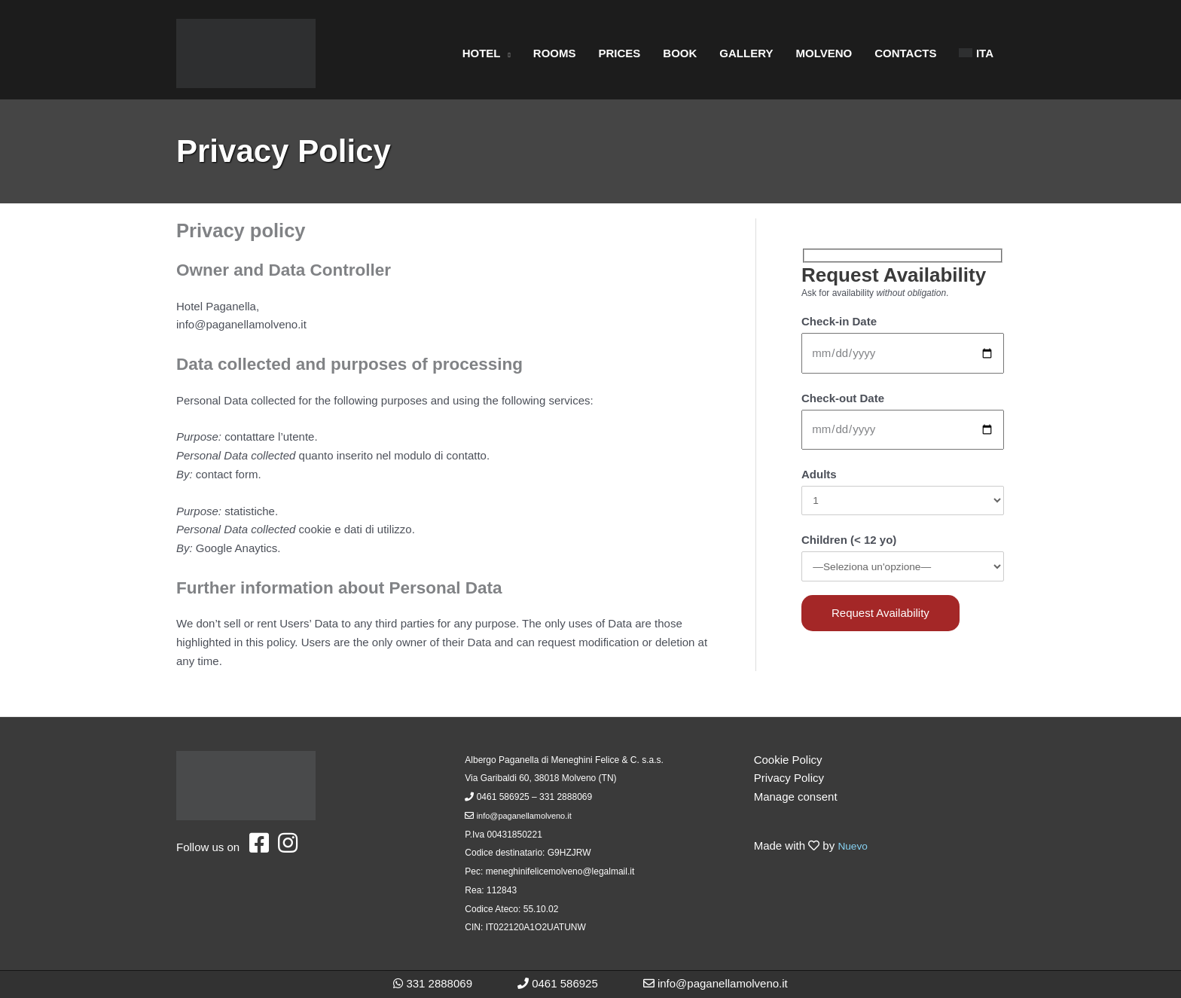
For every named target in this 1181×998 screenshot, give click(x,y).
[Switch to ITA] (976, 53)
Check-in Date (839, 321)
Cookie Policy (788, 759)
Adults (819, 474)
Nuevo (854, 845)
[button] (506, 53)
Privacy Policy (789, 777)
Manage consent (796, 796)
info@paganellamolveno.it (529, 815)
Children (848, 542)
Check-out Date (842, 398)
